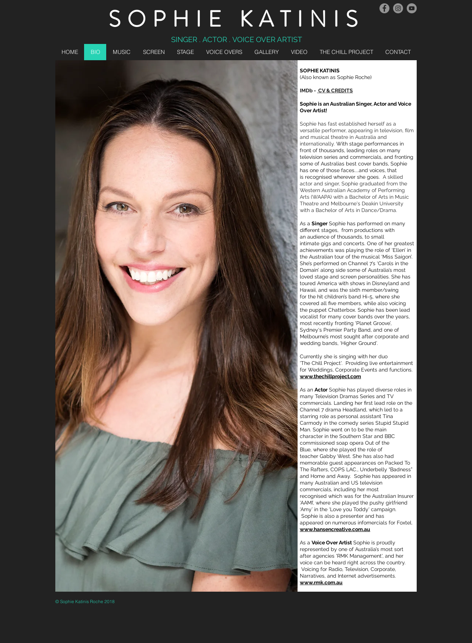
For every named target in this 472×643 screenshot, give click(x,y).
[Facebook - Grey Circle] (384, 8)
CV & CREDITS (335, 90)
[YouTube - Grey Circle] (412, 8)
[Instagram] (398, 8)
